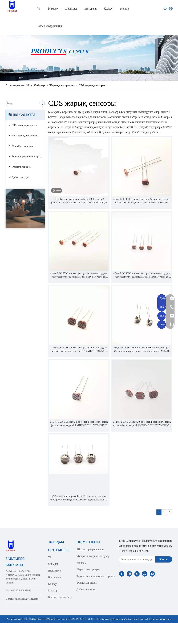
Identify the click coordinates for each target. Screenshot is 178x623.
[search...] (22, 103)
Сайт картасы (140, 619)
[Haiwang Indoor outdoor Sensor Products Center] (89, 58)
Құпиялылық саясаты (160, 619)
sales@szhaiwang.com (26, 598)
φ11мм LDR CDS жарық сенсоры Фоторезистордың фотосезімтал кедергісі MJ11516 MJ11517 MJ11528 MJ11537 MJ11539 (79, 423)
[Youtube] (144, 574)
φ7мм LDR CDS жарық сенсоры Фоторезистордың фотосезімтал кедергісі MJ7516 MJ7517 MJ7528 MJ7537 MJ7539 (78, 349)
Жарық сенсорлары (22, 146)
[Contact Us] (25, 208)
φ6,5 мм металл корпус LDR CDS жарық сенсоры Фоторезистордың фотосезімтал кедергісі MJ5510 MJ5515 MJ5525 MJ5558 (141, 349)
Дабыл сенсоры (20, 177)
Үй (49, 557)
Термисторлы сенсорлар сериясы (28, 156)
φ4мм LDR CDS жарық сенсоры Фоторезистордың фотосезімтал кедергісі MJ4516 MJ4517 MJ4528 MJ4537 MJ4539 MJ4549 (78, 275)
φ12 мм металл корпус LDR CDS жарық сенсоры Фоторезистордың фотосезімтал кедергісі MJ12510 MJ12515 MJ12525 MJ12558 (78, 498)
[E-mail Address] (136, 559)
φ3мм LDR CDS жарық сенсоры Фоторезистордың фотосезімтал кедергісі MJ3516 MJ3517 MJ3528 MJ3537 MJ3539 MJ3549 (142, 201)
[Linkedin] (129, 574)
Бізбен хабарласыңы (60, 597)
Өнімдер (53, 563)
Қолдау (52, 583)
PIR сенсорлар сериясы (25, 125)
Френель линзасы (21, 166)
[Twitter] (137, 574)
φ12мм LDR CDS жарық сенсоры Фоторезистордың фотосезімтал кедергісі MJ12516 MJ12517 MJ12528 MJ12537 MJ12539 (142, 423)
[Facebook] (121, 574)
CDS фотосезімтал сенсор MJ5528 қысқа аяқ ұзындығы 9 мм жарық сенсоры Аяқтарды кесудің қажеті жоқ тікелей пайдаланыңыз (79, 201)
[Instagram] (152, 574)
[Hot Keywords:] (165, 8)
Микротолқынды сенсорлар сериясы (28, 135)
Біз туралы (54, 577)
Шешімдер (54, 570)
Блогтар (53, 590)
